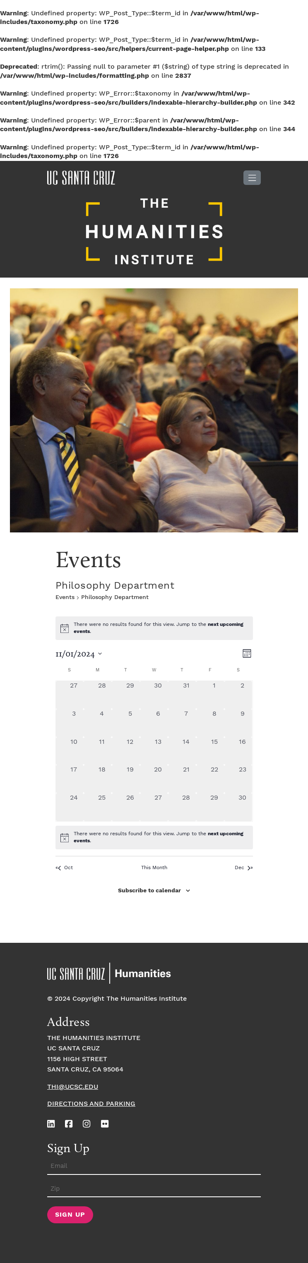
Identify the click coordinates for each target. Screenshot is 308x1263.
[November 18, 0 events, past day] (102, 779)
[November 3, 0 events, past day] (74, 723)
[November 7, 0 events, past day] (186, 723)
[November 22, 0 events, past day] (214, 779)
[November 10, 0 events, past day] (74, 751)
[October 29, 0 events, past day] (130, 695)
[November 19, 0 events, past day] (130, 779)
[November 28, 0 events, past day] (186, 807)
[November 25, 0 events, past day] (102, 807)
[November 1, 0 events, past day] (214, 695)
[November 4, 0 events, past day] (102, 723)
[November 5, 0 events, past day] (130, 723)
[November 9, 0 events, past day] (243, 723)
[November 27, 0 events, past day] (158, 807)
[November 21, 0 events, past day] (186, 779)
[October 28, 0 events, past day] (102, 695)
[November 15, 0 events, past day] (214, 751)
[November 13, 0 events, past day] (158, 751)
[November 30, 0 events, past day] (243, 807)
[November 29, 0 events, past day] (214, 807)
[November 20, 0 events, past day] (158, 779)
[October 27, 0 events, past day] (74, 695)
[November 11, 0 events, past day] (102, 751)
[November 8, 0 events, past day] (214, 723)
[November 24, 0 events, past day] (74, 807)
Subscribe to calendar (149, 890)
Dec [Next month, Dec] (242, 868)
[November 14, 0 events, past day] (186, 751)
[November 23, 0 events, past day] (243, 779)
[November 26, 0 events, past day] (130, 807)
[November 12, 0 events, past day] (130, 751)
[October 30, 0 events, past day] (158, 695)
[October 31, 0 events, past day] (186, 695)
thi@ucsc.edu (72, 1087)
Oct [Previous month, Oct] (65, 868)
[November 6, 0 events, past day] (158, 723)
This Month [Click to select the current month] (154, 868)
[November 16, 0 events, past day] (243, 751)
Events (65, 597)
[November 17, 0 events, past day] (74, 779)
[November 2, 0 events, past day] (243, 695)
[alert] (154, 837)
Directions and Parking (91, 1104)
